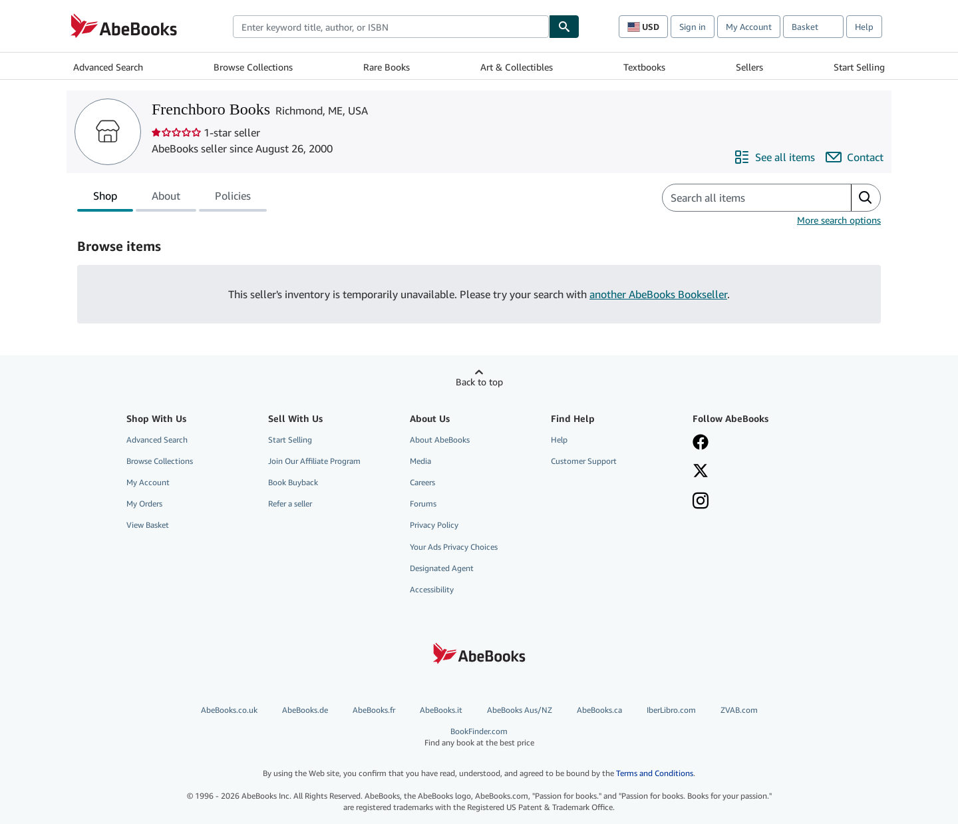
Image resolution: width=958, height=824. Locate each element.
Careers (422, 482)
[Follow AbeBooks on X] (701, 472)
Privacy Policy (434, 525)
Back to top (479, 381)
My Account (749, 26)
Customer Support (584, 461)
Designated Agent (442, 568)
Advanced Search (108, 67)
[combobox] (391, 26)
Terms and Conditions (654, 773)
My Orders (144, 504)
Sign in (692, 26)
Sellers (749, 67)
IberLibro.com (671, 710)
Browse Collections (253, 67)
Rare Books (386, 67)
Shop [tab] (105, 198)
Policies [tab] (233, 198)
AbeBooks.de (305, 710)
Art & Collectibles (516, 67)
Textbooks (644, 67)
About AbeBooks (440, 440)
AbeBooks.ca (599, 710)
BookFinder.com (479, 737)
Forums (423, 504)
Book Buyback (293, 482)
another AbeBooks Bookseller (658, 294)
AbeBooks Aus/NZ (519, 710)
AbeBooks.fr (374, 710)
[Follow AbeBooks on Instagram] (701, 502)
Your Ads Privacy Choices (454, 547)
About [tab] (166, 198)
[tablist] (172, 198)
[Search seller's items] (743, 197)
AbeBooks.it (441, 710)
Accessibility (432, 589)
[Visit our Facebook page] (701, 443)
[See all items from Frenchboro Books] (774, 157)
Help (864, 26)
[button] (865, 197)
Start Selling (859, 67)
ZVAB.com (739, 710)
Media (420, 461)
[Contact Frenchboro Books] (854, 157)
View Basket (147, 525)
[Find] (564, 26)
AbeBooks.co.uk (229, 710)
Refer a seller (290, 504)
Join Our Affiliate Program (314, 461)
